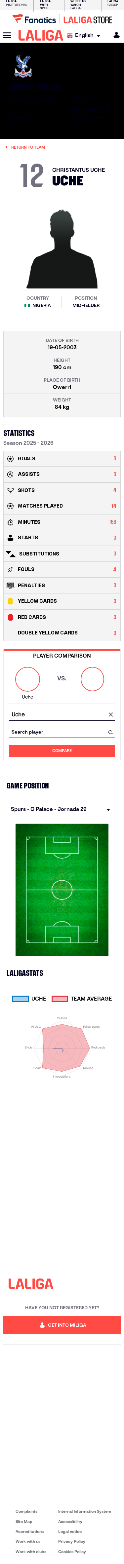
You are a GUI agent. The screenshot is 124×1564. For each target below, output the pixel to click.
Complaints (26, 1511)
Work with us (28, 1541)
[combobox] (62, 715)
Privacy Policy (71, 1541)
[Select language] (85, 35)
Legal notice (70, 1531)
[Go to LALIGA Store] (62, 18)
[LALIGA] (41, 35)
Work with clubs (31, 1551)
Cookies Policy (72, 1551)
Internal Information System (84, 1511)
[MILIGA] (114, 35)
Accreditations (30, 1531)
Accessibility (70, 1521)
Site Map (24, 1521)
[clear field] (110, 715)
